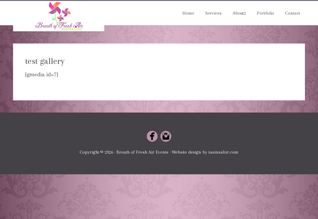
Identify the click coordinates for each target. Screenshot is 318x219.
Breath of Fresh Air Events (58, 16)
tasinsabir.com (223, 152)
